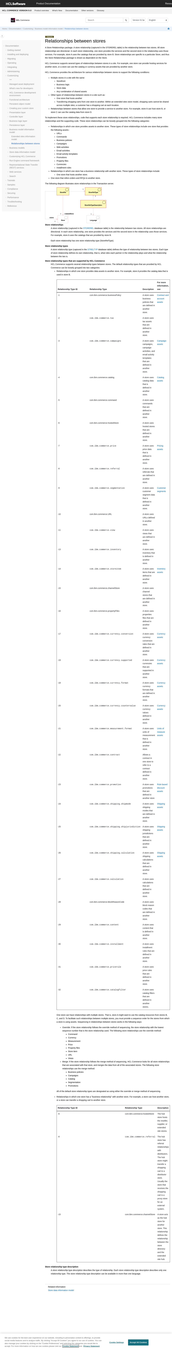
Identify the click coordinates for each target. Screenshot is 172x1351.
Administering (13, 71)
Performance (13, 197)
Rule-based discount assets (162, 788)
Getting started (14, 50)
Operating (11, 63)
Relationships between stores (76, 29)
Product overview (42, 10)
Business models (17, 148)
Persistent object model (19, 104)
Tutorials (11, 180)
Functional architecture (19, 100)
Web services (15, 172)
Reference (12, 206)
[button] (4, 46)
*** (10, 80)
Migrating (11, 59)
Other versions (87, 10)
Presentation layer (17, 112)
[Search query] (107, 20)
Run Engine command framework (24, 160)
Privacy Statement (91, 1346)
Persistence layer (17, 125)
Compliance (12, 189)
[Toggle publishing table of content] (2, 35)
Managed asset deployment (21, 84)
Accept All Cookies (138, 1342)
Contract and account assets (163, 298)
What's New (57, 10)
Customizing (28, 29)
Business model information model (49, 29)
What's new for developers (21, 88)
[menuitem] (42, 10)
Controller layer (16, 116)
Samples (11, 185)
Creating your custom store (21, 108)
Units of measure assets (161, 732)
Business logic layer (18, 121)
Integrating (12, 67)
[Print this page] (169, 28)
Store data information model (22, 152)
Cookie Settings (116, 1342)
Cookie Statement (71, 1346)
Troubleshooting (14, 201)
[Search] (126, 20)
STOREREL (88, 228)
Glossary (100, 10)
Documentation (71, 10)
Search (12, 176)
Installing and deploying (17, 54)
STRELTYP (92, 249)
